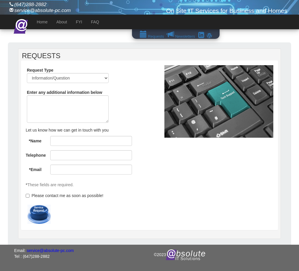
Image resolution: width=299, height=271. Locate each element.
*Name (35, 141)
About (61, 22)
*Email (35, 169)
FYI (79, 22)
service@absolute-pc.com (42, 10)
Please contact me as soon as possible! (64, 195)
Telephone (36, 155)
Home (42, 22)
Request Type (40, 70)
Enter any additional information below (64, 92)
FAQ (95, 22)
